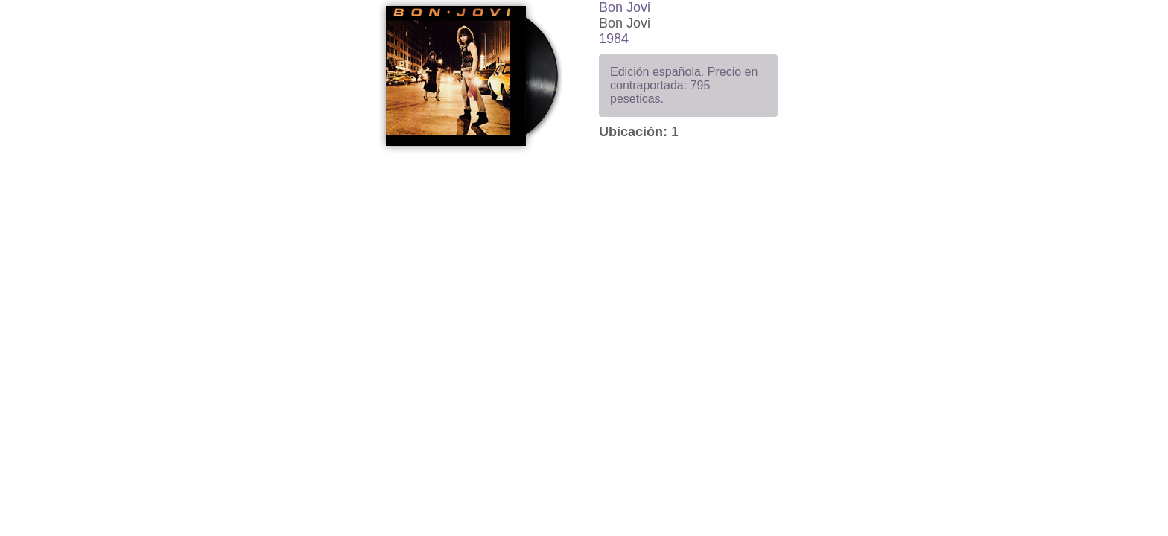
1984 (614, 38)
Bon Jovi (624, 7)
